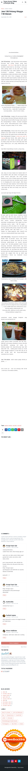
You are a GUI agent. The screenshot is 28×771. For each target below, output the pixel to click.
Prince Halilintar (11, 630)
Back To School (6, 712)
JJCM (3, 718)
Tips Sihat (14, 723)
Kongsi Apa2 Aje (11, 545)
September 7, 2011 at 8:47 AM (12, 603)
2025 (4, 692)
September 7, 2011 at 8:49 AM (12, 617)
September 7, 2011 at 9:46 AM (12, 632)
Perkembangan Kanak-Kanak (9, 721)
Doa (3, 715)
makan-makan (8, 8)
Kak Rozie (11, 65)
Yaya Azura (20, 767)
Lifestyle (10, 718)
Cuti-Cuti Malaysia (17, 712)
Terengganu (5, 723)
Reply (4, 577)
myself (19, 425)
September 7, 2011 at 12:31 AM (12, 547)
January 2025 (6, 698)
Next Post (23, 646)
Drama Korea (10, 715)
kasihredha (9, 602)
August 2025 (6, 695)
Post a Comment (14, 643)
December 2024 (7, 702)
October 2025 (6, 693)
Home (2, 8)
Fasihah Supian (11, 615)
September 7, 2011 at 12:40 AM (12, 586)
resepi (21, 723)
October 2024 (6, 705)
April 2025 (6, 697)
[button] (1, 2)
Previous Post (5, 646)
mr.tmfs (15, 425)
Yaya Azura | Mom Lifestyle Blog (10, 2)
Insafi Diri (18, 715)
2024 (4, 700)
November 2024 (7, 703)
